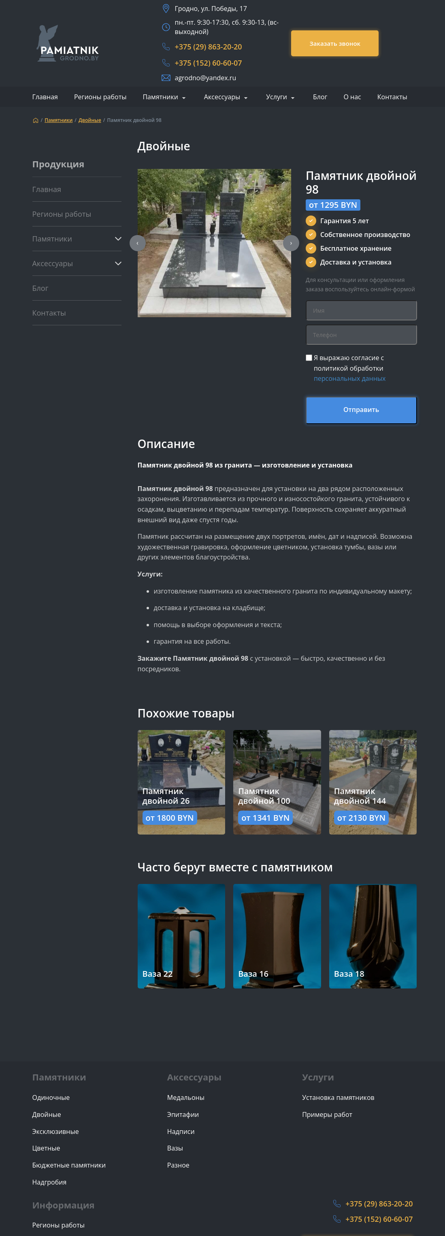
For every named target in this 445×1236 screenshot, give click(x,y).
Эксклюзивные (55, 1131)
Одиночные (51, 1097)
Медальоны (185, 1097)
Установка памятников (338, 1097)
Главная (45, 96)
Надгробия (49, 1182)
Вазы (175, 1148)
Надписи (181, 1131)
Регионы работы (100, 96)
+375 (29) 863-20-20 (208, 46)
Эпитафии (183, 1114)
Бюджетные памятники (69, 1165)
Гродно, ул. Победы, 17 (211, 8)
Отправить (361, 409)
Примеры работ (327, 1114)
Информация (63, 1205)
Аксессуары (222, 97)
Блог (320, 96)
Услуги (276, 97)
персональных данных (350, 378)
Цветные (46, 1148)
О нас (352, 96)
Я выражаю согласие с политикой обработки (350, 368)
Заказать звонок (334, 43)
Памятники (160, 97)
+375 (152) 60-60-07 (208, 63)
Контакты (392, 96)
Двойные (90, 120)
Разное (178, 1165)
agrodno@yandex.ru (205, 77)
